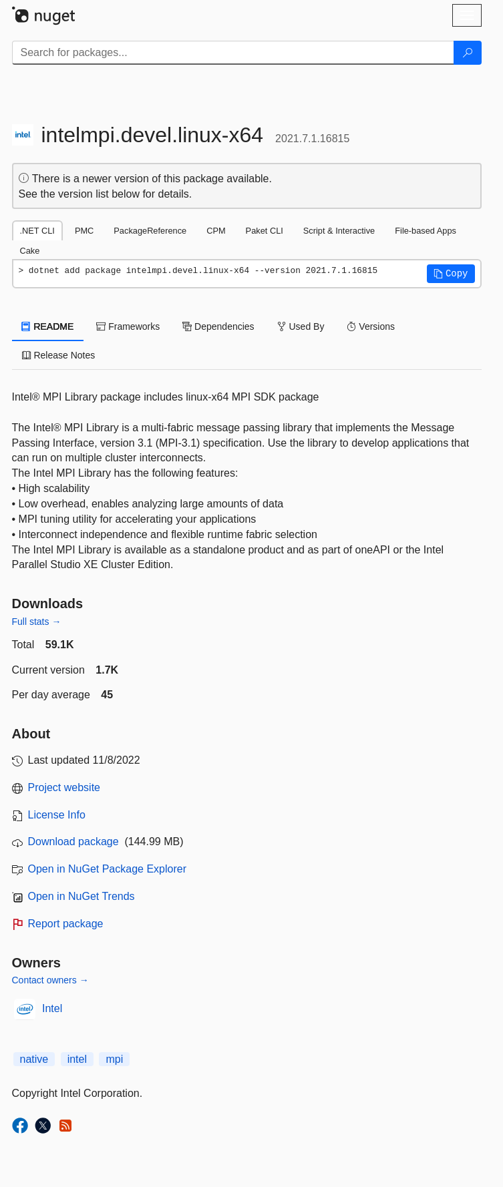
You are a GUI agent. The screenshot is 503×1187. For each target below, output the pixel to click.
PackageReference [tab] (150, 231)
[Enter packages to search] (233, 53)
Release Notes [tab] (59, 355)
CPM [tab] (215, 231)
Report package (66, 923)
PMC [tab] (84, 231)
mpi (114, 1059)
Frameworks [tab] (128, 326)
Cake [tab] (30, 251)
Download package (73, 841)
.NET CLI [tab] (37, 231)
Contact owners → (50, 980)
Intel (52, 1008)
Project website (64, 787)
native (34, 1059)
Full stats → (36, 621)
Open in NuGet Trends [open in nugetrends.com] (81, 896)
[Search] (468, 53)
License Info (57, 814)
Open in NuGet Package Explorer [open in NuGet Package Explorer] (107, 869)
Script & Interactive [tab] (339, 231)
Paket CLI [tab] (264, 231)
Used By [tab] (301, 326)
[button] (451, 273)
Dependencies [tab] (218, 326)
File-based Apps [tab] (425, 231)
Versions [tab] (371, 326)
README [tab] (48, 326)
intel (77, 1059)
